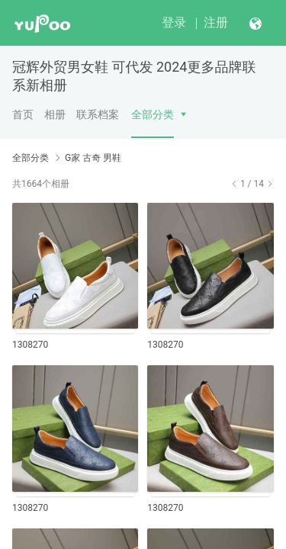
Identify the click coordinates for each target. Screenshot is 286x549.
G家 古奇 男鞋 (93, 157)
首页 (23, 114)
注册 (216, 22)
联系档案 (97, 114)
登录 (174, 22)
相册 (55, 114)
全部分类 (152, 114)
